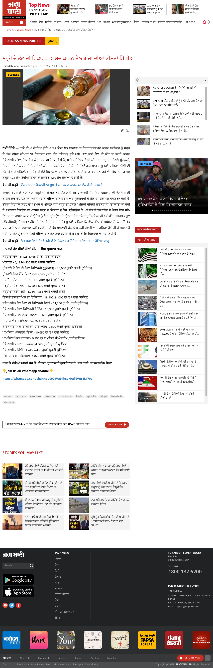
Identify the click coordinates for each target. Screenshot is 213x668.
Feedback (22, 664)
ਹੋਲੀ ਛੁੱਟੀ (103, 396)
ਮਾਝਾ (66, 22)
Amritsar (95, 658)
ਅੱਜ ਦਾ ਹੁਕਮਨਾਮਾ (121, 22)
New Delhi (25, 658)
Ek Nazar (145, 164)
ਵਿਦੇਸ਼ (48, 22)
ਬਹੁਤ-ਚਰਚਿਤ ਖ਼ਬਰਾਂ (147, 229)
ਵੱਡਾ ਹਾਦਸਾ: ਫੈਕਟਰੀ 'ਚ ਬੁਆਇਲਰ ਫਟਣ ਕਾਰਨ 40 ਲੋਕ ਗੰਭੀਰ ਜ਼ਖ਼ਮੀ (61, 185)
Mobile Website (61, 664)
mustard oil (21, 396)
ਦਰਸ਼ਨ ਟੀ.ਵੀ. (149, 22)
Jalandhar (111, 658)
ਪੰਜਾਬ (33, 22)
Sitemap (77, 664)
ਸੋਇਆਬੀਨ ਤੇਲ (116, 396)
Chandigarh (44, 658)
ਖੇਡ (99, 22)
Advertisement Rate (40, 664)
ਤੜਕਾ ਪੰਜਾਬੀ (88, 22)
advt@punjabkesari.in (178, 560)
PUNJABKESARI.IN (182, 664)
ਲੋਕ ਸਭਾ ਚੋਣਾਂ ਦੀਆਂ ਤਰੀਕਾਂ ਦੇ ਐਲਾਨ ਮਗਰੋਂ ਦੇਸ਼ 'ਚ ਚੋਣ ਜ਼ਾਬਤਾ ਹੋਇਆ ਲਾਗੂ (65, 241)
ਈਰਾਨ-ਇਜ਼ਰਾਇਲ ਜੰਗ (170, 22)
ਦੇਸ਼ (41, 22)
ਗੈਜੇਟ (136, 22)
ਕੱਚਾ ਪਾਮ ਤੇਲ (9, 402)
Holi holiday (35, 396)
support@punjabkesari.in (187, 606)
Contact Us (7, 664)
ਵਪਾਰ (107, 22)
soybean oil (50, 396)
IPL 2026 (190, 22)
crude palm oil (65, 396)
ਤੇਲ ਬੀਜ (79, 396)
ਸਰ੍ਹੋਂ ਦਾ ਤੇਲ (91, 396)
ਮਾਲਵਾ (75, 22)
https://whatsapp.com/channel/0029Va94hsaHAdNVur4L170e (47, 379)
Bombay (79, 658)
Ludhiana (62, 658)
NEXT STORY (117, 424)
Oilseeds (8, 396)
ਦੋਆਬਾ (57, 22)
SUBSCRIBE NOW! (190, 658)
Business (13, 75)
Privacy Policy (91, 664)
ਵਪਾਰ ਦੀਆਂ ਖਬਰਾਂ (147, 240)
